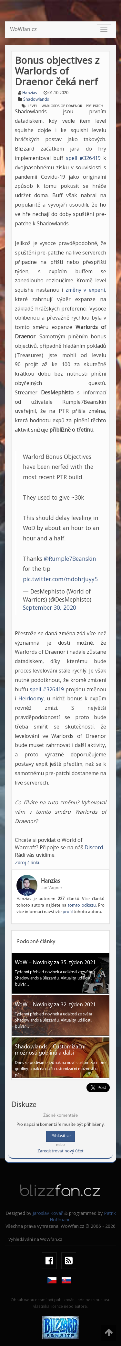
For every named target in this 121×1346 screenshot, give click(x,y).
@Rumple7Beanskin (70, 558)
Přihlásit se (60, 1136)
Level (33, 106)
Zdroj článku (28, 862)
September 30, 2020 (49, 607)
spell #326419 (83, 158)
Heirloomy (31, 698)
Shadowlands (36, 99)
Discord (94, 847)
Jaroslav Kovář (48, 1213)
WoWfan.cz (23, 30)
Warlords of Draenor (62, 106)
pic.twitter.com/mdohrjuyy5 (60, 579)
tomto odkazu (82, 905)
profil (68, 912)
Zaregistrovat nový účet (60, 1151)
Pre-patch (94, 106)
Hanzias (29, 93)
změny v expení (85, 289)
